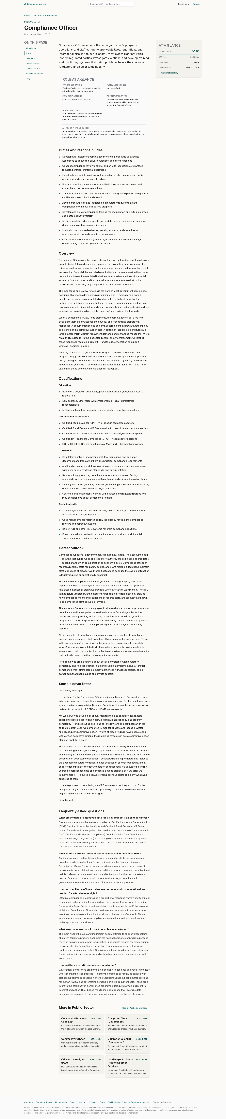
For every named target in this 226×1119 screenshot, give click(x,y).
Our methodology (44, 1102)
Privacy (93, 1102)
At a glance (31, 48)
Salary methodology (169, 73)
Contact (83, 1102)
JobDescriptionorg (35, 4)
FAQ (28, 79)
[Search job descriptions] (111, 4)
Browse (196, 4)
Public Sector (51, 15)
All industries (61, 1102)
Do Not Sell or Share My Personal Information (129, 1102)
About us (28, 1102)
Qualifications (32, 63)
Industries (183, 4)
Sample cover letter (35, 73)
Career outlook (33, 68)
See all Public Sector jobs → (136, 1008)
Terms (102, 1102)
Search (73, 1102)
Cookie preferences (162, 1102)
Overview (30, 58)
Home (27, 15)
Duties (29, 53)
